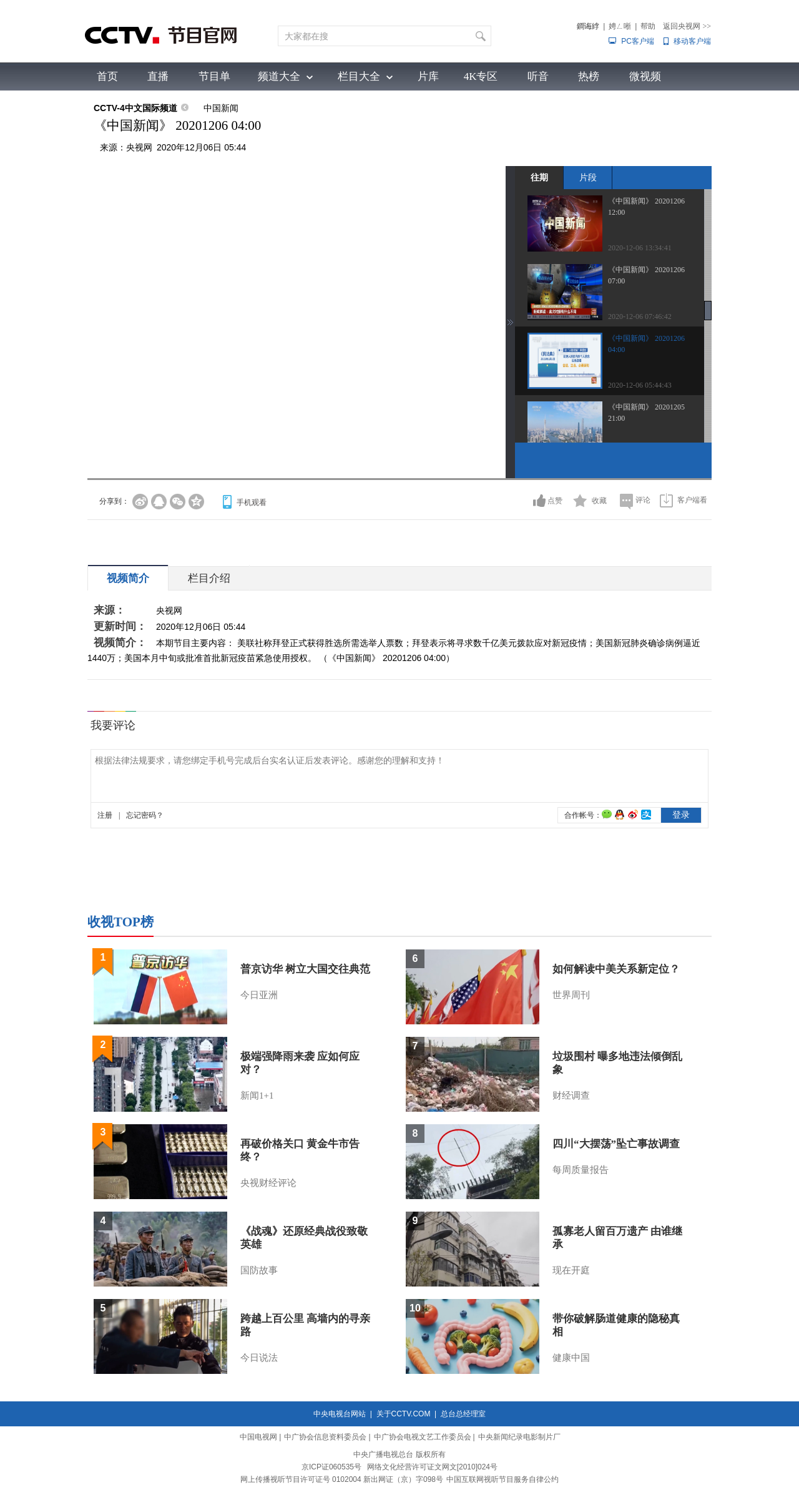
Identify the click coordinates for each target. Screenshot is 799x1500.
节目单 (214, 76)
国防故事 (259, 1270)
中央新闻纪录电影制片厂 (519, 1437)
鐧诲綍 (588, 26)
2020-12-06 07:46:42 (640, 316)
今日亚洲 (259, 995)
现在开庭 (571, 1270)
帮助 (647, 26)
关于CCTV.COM (403, 1413)
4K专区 (481, 76)
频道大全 (279, 76)
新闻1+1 (256, 1095)
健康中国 (571, 1358)
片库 (428, 76)
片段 (588, 177)
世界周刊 (571, 995)
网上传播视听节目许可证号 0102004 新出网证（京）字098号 (341, 1479)
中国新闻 (220, 108)
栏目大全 (359, 76)
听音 (538, 76)
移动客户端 (692, 41)
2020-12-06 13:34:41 (640, 247)
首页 (107, 76)
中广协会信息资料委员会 (325, 1437)
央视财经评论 (268, 1183)
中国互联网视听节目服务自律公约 (502, 1479)
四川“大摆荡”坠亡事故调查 (616, 1144)
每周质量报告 (580, 1170)
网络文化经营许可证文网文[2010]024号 (432, 1467)
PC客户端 (637, 41)
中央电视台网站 (339, 1413)
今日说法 (259, 1358)
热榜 (588, 76)
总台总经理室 (463, 1413)
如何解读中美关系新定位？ (616, 969)
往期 (539, 177)
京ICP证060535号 (331, 1467)
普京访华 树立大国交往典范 (305, 969)
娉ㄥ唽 (620, 26)
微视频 (645, 76)
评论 (642, 500)
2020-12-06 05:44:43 (640, 385)
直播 (158, 76)
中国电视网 (258, 1437)
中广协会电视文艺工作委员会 (422, 1437)
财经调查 (571, 1095)
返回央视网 (687, 26)
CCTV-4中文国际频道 (135, 108)
